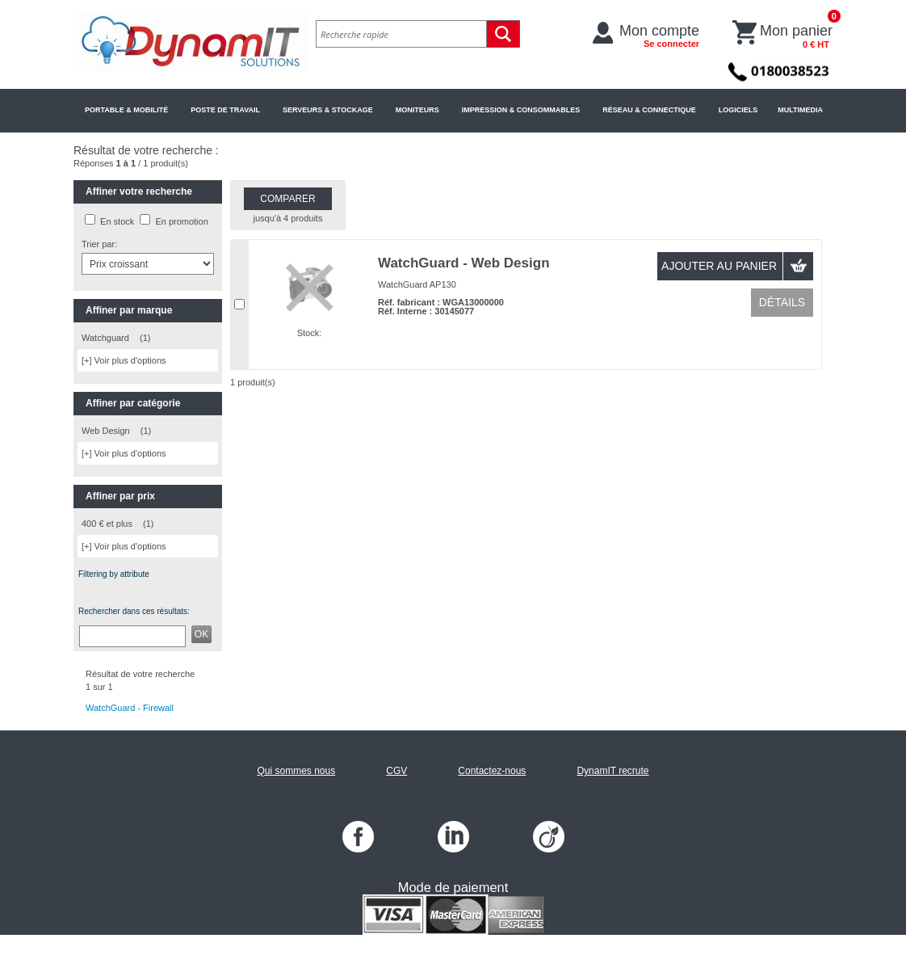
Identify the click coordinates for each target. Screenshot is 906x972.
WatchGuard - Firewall (130, 708)
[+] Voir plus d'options (124, 360)
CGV (396, 770)
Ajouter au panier (719, 265)
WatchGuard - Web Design (464, 263)
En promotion (181, 221)
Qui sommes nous (296, 770)
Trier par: (99, 244)
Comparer (287, 198)
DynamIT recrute (612, 770)
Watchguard (105, 338)
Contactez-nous (492, 770)
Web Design (106, 431)
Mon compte (659, 35)
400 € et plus (107, 523)
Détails (782, 302)
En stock (117, 221)
